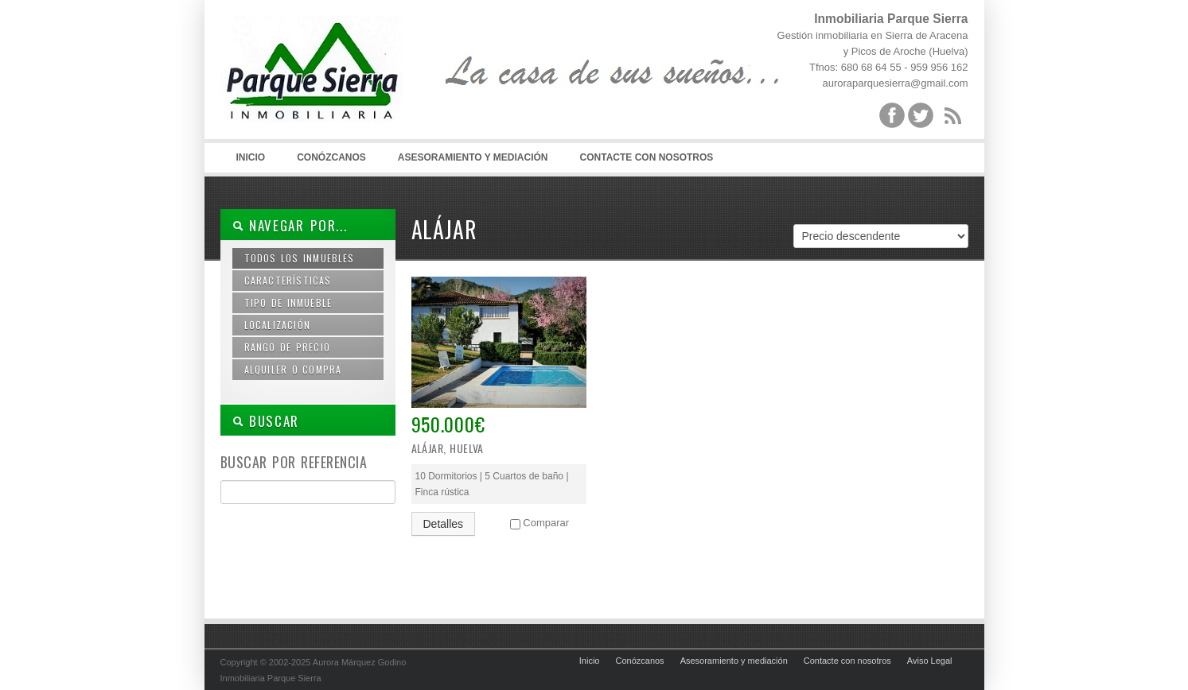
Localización (277, 324)
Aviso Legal (929, 660)
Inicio (251, 157)
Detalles (443, 524)
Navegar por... (290, 225)
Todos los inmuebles (299, 258)
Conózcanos (331, 157)
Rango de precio (287, 347)
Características (288, 280)
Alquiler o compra (293, 369)
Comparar (546, 523)
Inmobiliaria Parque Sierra (339, 79)
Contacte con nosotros (647, 157)
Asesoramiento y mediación (473, 157)
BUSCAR (266, 421)
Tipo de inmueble (288, 302)
